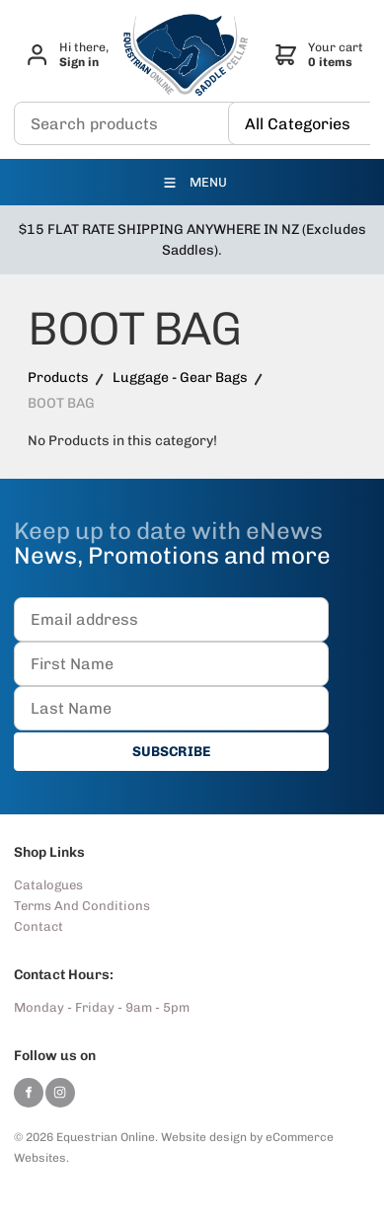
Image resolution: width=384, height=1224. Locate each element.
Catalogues (48, 885)
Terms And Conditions (82, 905)
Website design (204, 1137)
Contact (38, 926)
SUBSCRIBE (171, 751)
